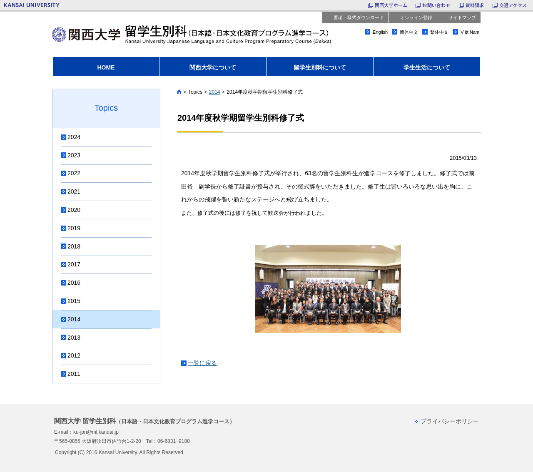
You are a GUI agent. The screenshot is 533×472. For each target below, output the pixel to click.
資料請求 (475, 5)
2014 (214, 92)
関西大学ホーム (391, 5)
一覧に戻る (202, 363)
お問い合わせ (436, 5)
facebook (474, 45)
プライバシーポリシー (450, 421)
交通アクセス (513, 5)
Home (179, 92)
